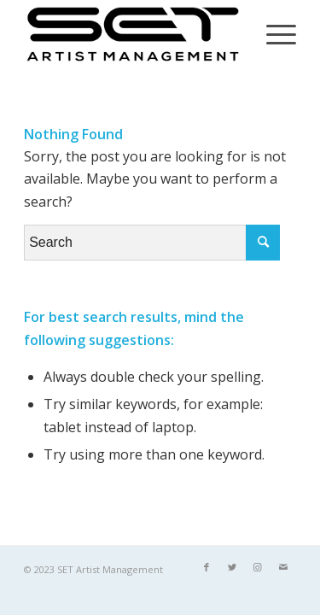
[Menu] (272, 34)
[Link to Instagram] (258, 567)
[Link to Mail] (283, 567)
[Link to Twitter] (232, 567)
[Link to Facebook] (206, 567)
